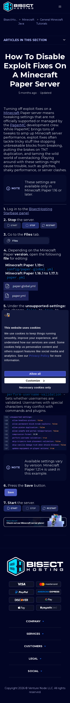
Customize (35, 380)
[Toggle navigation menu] (59, 7)
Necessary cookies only (35, 387)
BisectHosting (13, 19)
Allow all (35, 373)
